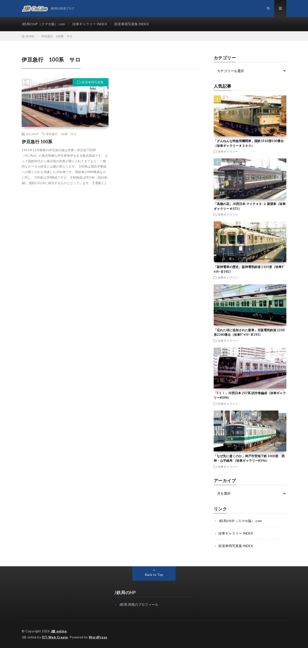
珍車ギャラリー (228, 151)
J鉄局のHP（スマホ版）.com (43, 24)
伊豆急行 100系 (37, 141)
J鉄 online (59, 631)
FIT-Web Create (55, 637)
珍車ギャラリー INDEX (89, 24)
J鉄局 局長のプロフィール (138, 604)
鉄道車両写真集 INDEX (131, 24)
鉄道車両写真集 (93, 82)
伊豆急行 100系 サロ (61, 133)
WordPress (98, 637)
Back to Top (154, 575)
